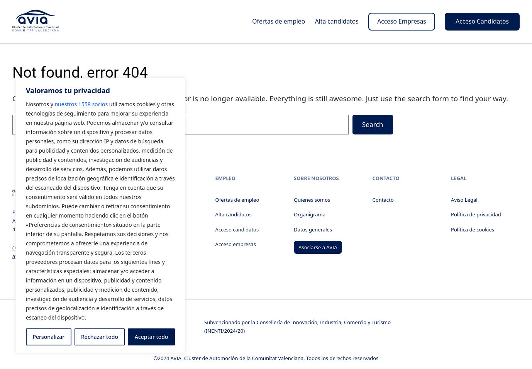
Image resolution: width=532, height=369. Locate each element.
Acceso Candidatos (482, 21)
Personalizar (48, 336)
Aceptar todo (151, 336)
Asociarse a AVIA (317, 247)
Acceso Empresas (401, 21)
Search (372, 124)
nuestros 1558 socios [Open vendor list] (81, 104)
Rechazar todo (99, 336)
